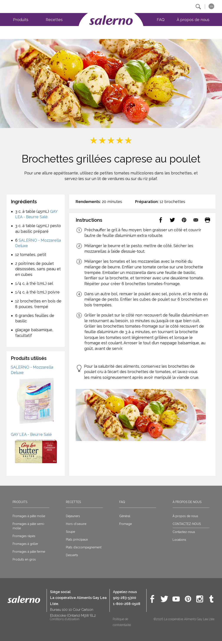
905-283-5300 (124, 598)
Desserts (72, 555)
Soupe (70, 531)
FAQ (161, 19)
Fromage (125, 524)
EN (211, 6)
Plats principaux (77, 539)
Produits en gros (24, 559)
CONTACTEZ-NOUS (187, 524)
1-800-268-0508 (126, 604)
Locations (179, 539)
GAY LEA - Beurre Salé (31, 434)
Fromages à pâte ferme (29, 551)
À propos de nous (193, 19)
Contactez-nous (184, 532)
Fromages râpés (24, 536)
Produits (20, 19)
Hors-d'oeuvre (76, 524)
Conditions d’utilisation (64, 619)
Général (124, 516)
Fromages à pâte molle (29, 516)
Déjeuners (73, 516)
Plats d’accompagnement (83, 547)
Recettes (54, 19)
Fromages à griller (25, 544)
